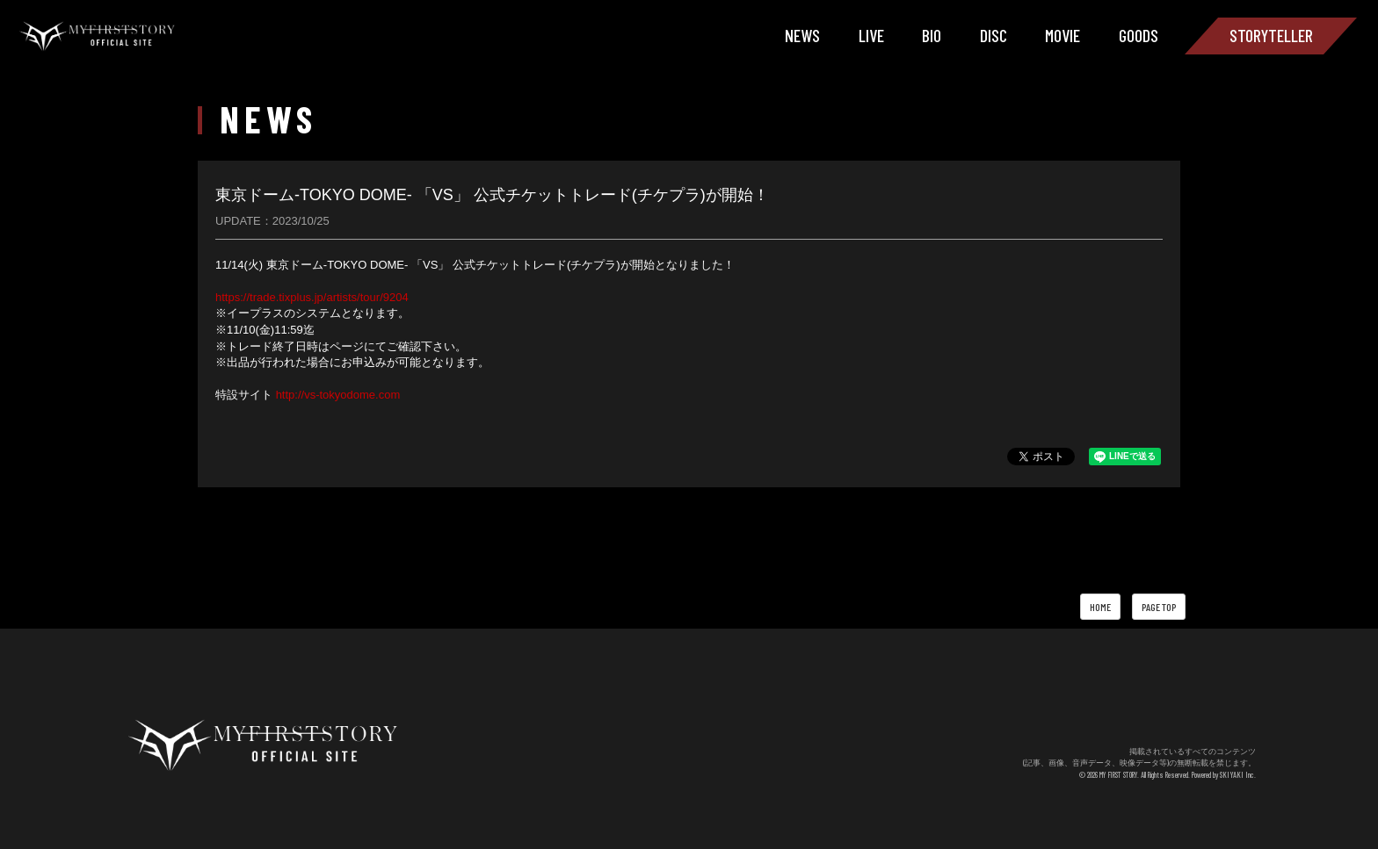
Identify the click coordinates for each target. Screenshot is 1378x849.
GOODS (1138, 35)
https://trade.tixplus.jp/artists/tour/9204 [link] (312, 297)
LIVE (871, 35)
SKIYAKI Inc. (1240, 775)
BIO (931, 35)
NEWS (802, 35)
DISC (993, 35)
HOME (1100, 607)
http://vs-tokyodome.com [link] (338, 394)
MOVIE (1062, 35)
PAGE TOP (1159, 607)
